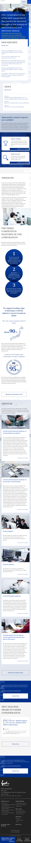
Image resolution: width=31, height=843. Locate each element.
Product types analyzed (21, 803)
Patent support (5, 803)
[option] (15, 16)
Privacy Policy (17, 830)
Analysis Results (19, 801)
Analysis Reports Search (20, 812)
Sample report (19, 806)
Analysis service (5, 801)
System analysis (5, 814)
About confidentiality (15, 831)
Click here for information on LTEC (14, 394)
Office (17, 821)
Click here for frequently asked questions (11, 690)
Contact (12, 830)
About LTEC (18, 816)
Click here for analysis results (15, 672)
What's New (18, 824)
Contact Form (15, 771)
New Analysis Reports (20, 810)
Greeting (18, 818)
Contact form (15, 696)
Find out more (4, 45)
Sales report (18, 809)
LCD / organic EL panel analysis (8, 812)
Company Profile (19, 820)
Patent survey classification (21, 804)
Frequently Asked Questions (5, 825)
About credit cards (20, 813)
